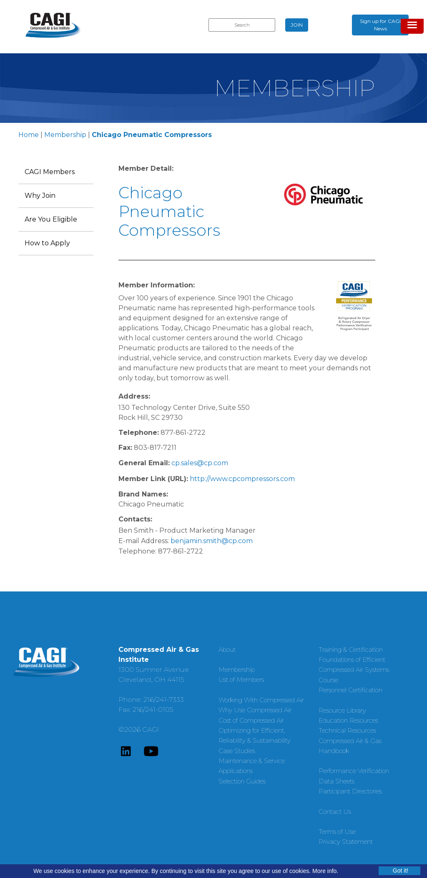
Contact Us (335, 812)
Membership (65, 135)
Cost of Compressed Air (251, 720)
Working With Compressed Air (261, 700)
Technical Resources (347, 730)
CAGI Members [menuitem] (50, 172)
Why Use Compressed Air (255, 710)
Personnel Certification (350, 690)
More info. (325, 871)
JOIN (297, 25)
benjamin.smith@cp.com (212, 541)
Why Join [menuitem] (40, 196)
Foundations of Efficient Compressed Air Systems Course (354, 670)
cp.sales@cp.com (199, 463)
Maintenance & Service (252, 761)
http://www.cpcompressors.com (242, 479)
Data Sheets (336, 781)
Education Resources (348, 720)
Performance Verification (354, 771)
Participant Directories (350, 791)
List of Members (241, 679)
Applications (236, 771)
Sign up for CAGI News (380, 25)
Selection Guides (242, 781)
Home (28, 135)
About (227, 650)
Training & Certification (351, 650)
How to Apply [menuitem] (47, 243)
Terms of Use (337, 832)
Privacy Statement (346, 842)
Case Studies (237, 751)
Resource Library (342, 710)
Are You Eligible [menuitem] (51, 219)
